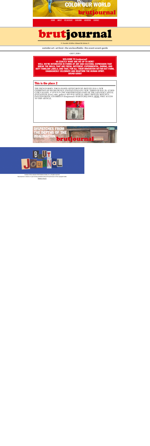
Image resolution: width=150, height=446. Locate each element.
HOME (53, 20)
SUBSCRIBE (78, 20)
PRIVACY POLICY (42, 178)
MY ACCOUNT (68, 20)
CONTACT (96, 20)
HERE (96, 96)
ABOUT (59, 20)
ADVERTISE (87, 20)
